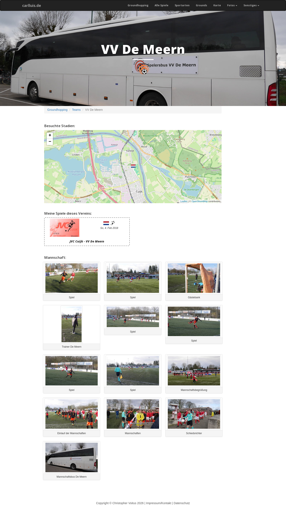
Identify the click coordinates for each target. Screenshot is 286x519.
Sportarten (182, 5)
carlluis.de (31, 5)
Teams (76, 109)
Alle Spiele (161, 5)
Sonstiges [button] (251, 5)
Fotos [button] (232, 5)
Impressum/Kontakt (158, 503)
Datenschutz (182, 503)
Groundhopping (138, 5)
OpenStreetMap (199, 201)
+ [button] (50, 136)
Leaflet (183, 201)
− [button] (50, 142)
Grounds (201, 5)
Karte (217, 5)
